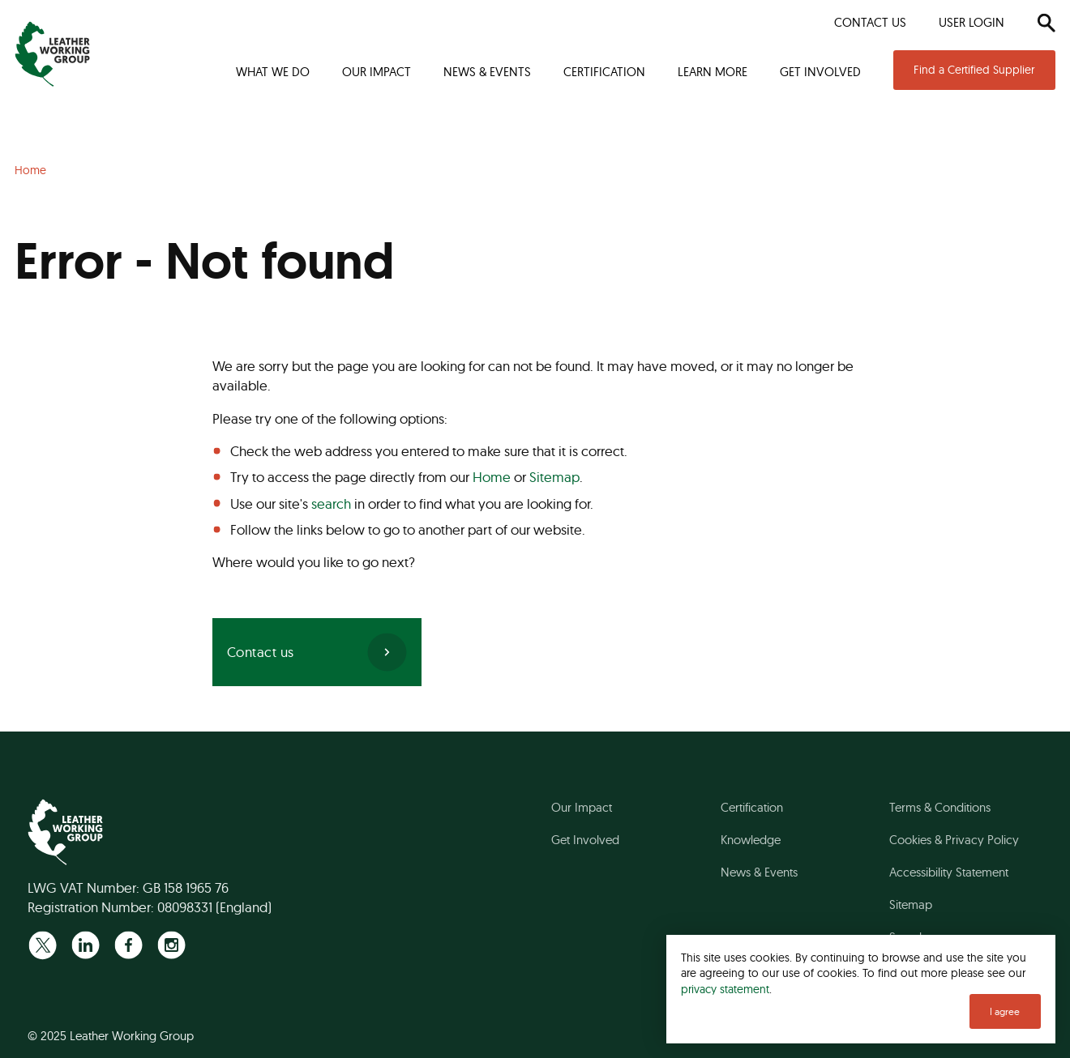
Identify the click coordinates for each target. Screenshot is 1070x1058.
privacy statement (725, 989)
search (331, 503)
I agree (1005, 1011)
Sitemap (554, 476)
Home (492, 476)
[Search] (1046, 22)
